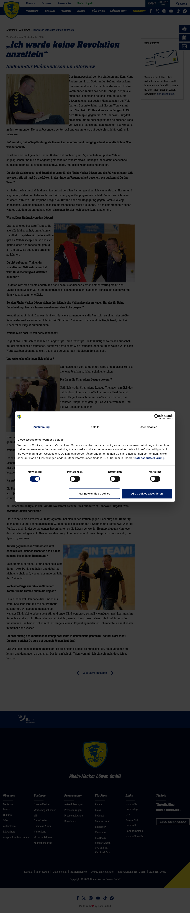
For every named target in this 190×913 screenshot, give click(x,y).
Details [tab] (95, 426)
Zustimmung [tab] (42, 426)
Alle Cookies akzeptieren (147, 493)
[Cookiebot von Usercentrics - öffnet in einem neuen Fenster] (157, 416)
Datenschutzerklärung (149, 457)
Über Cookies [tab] (148, 426)
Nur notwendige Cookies (94, 493)
